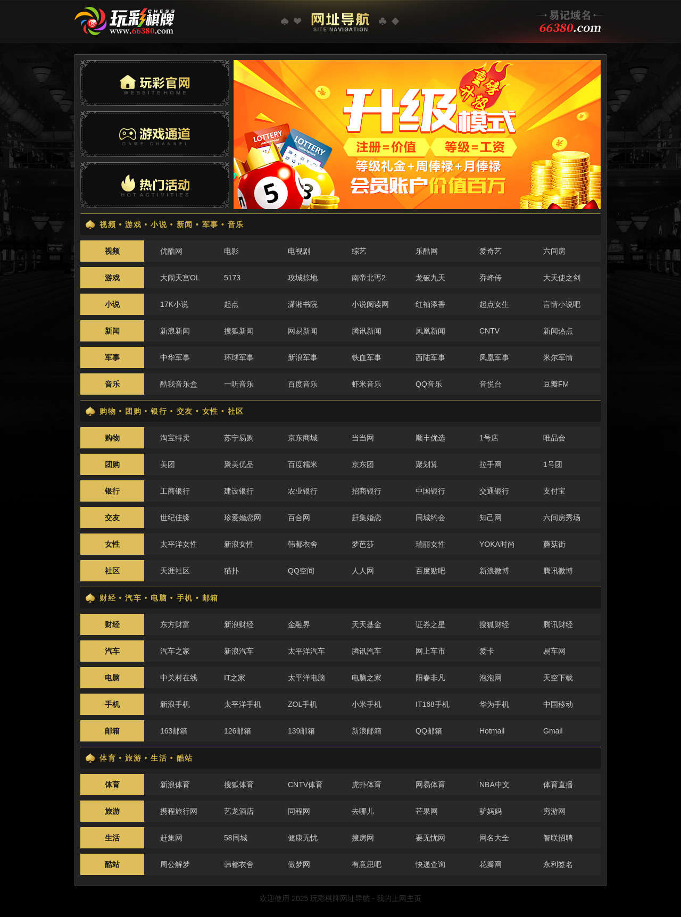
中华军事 (175, 357)
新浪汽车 (239, 651)
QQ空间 (301, 570)
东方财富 (175, 624)
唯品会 (554, 438)
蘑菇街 (554, 544)
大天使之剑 (561, 277)
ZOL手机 (302, 704)
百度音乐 (303, 384)
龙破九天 (430, 277)
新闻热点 (558, 331)
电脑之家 (366, 677)
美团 (167, 464)
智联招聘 (558, 837)
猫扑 (231, 570)
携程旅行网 (178, 811)
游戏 (112, 277)
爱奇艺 (490, 251)
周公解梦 (175, 864)
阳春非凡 (430, 677)
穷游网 (554, 811)
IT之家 (234, 677)
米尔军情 (558, 357)
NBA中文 (494, 784)
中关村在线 (178, 677)
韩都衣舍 (303, 544)
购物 (112, 438)
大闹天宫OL (180, 277)
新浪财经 (239, 624)
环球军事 (239, 357)
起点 (231, 304)
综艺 (359, 251)
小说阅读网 (370, 304)
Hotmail (491, 731)
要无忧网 (430, 837)
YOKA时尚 (497, 544)
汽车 (112, 651)
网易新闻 (303, 331)
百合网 (299, 517)
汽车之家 (175, 651)
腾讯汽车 (366, 651)
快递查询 (430, 864)
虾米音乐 (366, 384)
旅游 (112, 811)
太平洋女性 (178, 544)
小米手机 (366, 704)
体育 (112, 784)
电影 (231, 251)
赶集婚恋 (366, 517)
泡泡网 (490, 677)
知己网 (490, 517)
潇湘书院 (303, 304)
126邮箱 (237, 731)
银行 (112, 491)
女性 (112, 544)
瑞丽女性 (430, 544)
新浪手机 (175, 704)
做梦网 (299, 864)
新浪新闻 (175, 331)
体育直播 (558, 784)
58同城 (235, 837)
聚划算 (427, 464)
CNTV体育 (305, 784)
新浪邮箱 (366, 731)
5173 (232, 277)
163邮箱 (173, 731)
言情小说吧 (561, 304)
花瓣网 (490, 864)
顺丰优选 (430, 438)
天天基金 (366, 624)
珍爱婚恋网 (242, 517)
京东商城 (303, 438)
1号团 (552, 464)
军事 (112, 357)
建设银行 (239, 491)
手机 (112, 704)
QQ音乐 (429, 384)
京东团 (363, 464)
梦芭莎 (363, 544)
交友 (112, 517)
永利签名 (558, 864)
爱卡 (486, 651)
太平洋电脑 (306, 677)
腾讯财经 (558, 624)
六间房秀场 (561, 517)
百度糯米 (303, 464)
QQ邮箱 (429, 731)
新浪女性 (239, 544)
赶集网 (171, 837)
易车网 (554, 651)
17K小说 (174, 304)
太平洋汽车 (306, 651)
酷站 (112, 864)
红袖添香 (430, 304)
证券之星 (430, 624)
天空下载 (558, 677)
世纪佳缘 (175, 517)
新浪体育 (175, 784)
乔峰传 (490, 277)
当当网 (363, 438)
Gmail (553, 731)
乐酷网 (427, 251)
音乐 (112, 384)
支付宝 (554, 491)
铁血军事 (366, 357)
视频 (112, 251)
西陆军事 (430, 357)
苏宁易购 (239, 438)
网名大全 (494, 837)
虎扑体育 (366, 784)
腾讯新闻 (366, 331)
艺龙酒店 (239, 811)
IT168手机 (433, 704)
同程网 (299, 811)
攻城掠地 (303, 277)
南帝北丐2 (369, 277)
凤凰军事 (494, 357)
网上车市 (430, 651)
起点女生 (494, 304)
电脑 (112, 677)
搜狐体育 (239, 784)
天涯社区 (175, 570)
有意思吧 (366, 864)
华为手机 (494, 704)
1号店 (489, 438)
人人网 (363, 570)
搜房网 (363, 837)
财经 (112, 624)
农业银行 (303, 491)
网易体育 (430, 784)
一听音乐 (239, 384)
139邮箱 (301, 731)
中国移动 (558, 704)
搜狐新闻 (239, 331)
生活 (112, 837)
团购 (112, 464)
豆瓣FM (556, 384)
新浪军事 (303, 357)
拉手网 (490, 464)
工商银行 (175, 491)
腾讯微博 (558, 570)
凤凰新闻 (430, 331)
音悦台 (490, 384)
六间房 (554, 251)
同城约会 (430, 517)
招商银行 (366, 491)
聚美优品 (239, 464)
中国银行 (430, 491)
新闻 (112, 331)
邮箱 (112, 731)
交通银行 (494, 491)
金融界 (299, 624)
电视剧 (299, 251)
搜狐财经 (494, 624)
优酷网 (171, 251)
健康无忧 (303, 837)
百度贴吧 (430, 570)
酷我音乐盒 (178, 384)
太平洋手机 (242, 704)
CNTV (489, 331)
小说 (112, 304)
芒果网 (427, 811)
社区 (112, 570)
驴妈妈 (490, 811)
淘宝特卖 (175, 438)
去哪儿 (363, 811)
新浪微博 (494, 570)
